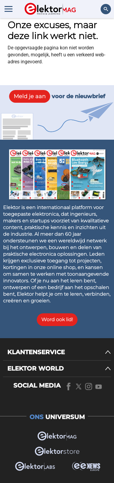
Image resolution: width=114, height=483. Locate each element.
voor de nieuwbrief (57, 96)
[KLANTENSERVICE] (59, 352)
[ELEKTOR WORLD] (59, 368)
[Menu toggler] (8, 9)
